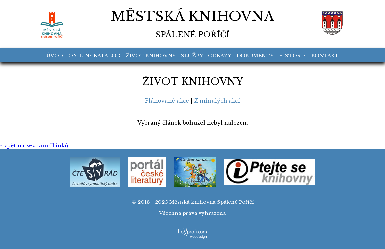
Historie (292, 55)
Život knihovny (151, 55)
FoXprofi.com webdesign (192, 230)
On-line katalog (94, 55)
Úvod (54, 55)
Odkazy (219, 55)
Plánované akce (167, 100)
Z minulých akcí (217, 100)
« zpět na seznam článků (34, 145)
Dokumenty (255, 55)
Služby (192, 55)
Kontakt (325, 55)
